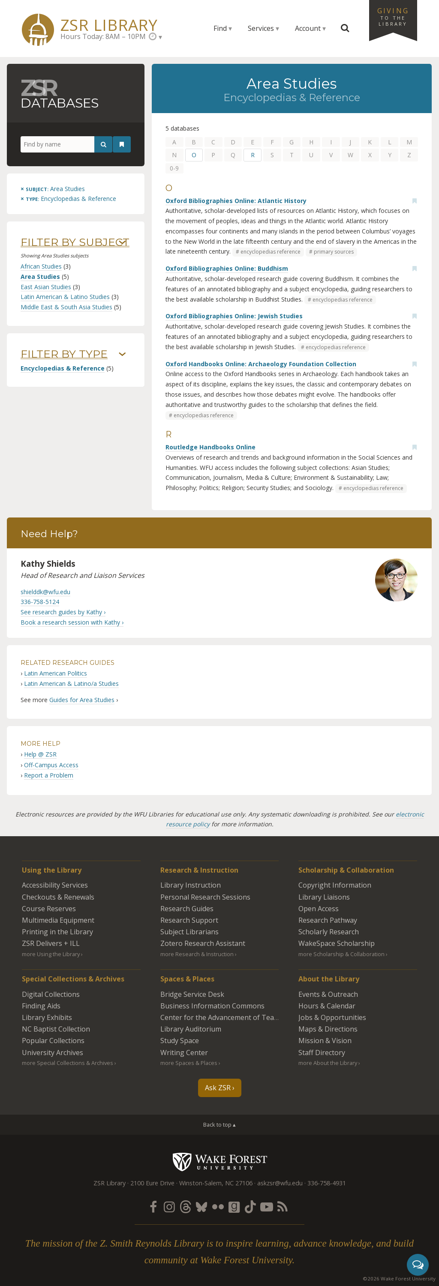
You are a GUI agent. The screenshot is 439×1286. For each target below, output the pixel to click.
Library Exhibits (47, 1017)
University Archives (52, 1052)
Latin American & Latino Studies (65, 297)
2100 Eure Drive (152, 1183)
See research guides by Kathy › (63, 612)
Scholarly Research (328, 931)
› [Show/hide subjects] (122, 242)
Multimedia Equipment (58, 920)
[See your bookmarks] (122, 144)
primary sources (334, 251)
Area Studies (40, 276)
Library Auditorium (190, 1029)
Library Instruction (190, 885)
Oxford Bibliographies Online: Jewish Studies (234, 316)
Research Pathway (327, 920)
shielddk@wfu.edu (45, 592)
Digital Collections (51, 994)
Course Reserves (49, 908)
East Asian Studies (46, 287)
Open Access (318, 908)
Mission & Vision (325, 1040)
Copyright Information (334, 885)
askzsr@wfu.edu (280, 1183)
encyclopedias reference (271, 251)
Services (261, 28)
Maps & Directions (328, 1029)
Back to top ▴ (219, 1124)
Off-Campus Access (51, 765)
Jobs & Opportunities (332, 1017)
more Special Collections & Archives (67, 1063)
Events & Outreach (328, 994)
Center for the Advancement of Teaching (226, 1017)
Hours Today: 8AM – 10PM (103, 36)
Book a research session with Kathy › (72, 622)
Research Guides (186, 908)
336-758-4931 (326, 1183)
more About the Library (327, 1063)
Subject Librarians (189, 931)
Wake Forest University (219, 1161)
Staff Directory (321, 1052)
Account (308, 28)
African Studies (41, 266)
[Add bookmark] (414, 200)
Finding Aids (41, 1006)
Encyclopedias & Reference (63, 368)
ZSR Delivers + (51, 943)
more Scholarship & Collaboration (341, 954)
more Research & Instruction (197, 954)
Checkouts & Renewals (58, 897)
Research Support (189, 920)
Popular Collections (53, 1040)
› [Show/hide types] (122, 354)
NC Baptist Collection (56, 1029)
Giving (393, 16)
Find (220, 28)
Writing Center (184, 1052)
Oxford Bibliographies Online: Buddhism (226, 268)
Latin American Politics (55, 673)
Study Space (179, 1040)
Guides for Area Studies (81, 700)
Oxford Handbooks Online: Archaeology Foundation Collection (260, 364)
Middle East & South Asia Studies (66, 307)
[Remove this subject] (53, 189)
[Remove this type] (68, 198)
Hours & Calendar (326, 1006)
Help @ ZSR (40, 754)
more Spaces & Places (188, 1063)
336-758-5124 (40, 602)
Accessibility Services (55, 885)
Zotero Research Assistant (202, 943)
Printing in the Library (57, 931)
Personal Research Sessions (205, 897)
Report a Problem (48, 775)
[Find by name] (66, 144)
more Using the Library (51, 954)
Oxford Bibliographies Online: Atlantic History (236, 201)
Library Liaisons (324, 897)
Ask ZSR (218, 1087)
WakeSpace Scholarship (336, 943)
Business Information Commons (212, 1006)
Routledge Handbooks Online (210, 447)
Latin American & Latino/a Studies (71, 683)
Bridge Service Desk (192, 994)
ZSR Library (109, 25)
